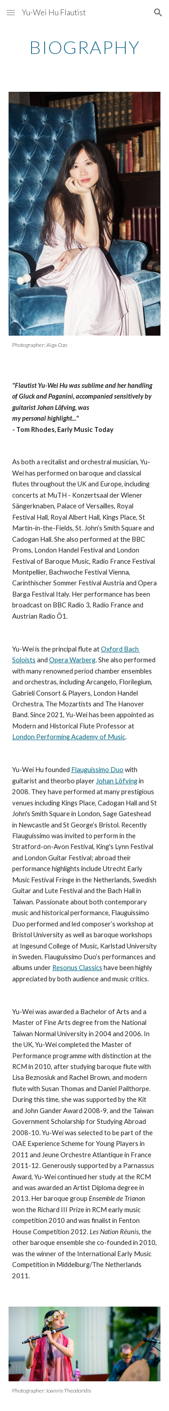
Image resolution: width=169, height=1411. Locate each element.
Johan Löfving (116, 781)
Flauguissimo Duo (97, 769)
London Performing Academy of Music (68, 737)
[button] (11, 12)
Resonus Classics (77, 967)
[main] (85, 47)
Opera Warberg (72, 660)
